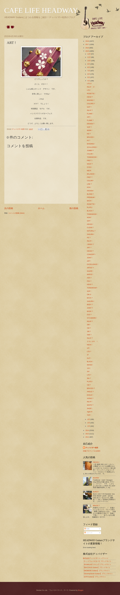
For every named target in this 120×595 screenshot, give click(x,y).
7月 (88, 71)
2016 (87, 48)
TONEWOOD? (92, 288)
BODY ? (90, 304)
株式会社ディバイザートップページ (95, 558)
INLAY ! (89, 241)
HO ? (89, 134)
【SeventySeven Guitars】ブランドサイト (98, 574)
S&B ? (89, 335)
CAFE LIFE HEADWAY (41, 10)
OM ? (89, 328)
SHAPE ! (90, 271)
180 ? (89, 331)
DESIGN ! (90, 191)
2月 (88, 423)
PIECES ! (96, 462)
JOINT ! (89, 258)
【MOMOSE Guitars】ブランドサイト (96, 571)
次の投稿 (8, 208)
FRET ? (89, 160)
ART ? (89, 248)
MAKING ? (90, 100)
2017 (87, 44)
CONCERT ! (91, 254)
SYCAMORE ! (92, 318)
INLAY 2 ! (91, 87)
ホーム (41, 208)
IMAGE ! (90, 365)
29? (88, 371)
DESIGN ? (90, 124)
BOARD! (96, 478)
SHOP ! (89, 408)
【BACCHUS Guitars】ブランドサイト (96, 567)
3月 (88, 419)
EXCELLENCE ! (92, 264)
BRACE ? (96, 505)
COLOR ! (90, 154)
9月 (88, 64)
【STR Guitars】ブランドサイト (94, 577)
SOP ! (89, 291)
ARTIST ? (90, 268)
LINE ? (89, 184)
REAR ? (90, 321)
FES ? (89, 281)
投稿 (86, 529)
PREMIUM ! (91, 197)
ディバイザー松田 (91, 448)
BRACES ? (91, 388)
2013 (87, 434)
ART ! (89, 117)
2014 (87, 430)
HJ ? (88, 140)
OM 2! (89, 294)
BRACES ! (90, 137)
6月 (88, 74)
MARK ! (89, 130)
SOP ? (89, 127)
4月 (88, 81)
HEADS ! (90, 224)
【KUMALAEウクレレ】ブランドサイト (97, 564)
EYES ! (89, 167)
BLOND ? (90, 194)
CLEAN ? (90, 227)
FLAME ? (90, 120)
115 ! (88, 368)
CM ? (89, 385)
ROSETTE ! (91, 93)
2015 (87, 51)
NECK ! (89, 345)
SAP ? (89, 107)
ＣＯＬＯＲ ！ (92, 341)
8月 (88, 67)
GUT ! (89, 358)
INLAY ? (90, 110)
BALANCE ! (91, 174)
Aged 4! (89, 412)
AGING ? (90, 398)
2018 (87, 41)
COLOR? (90, 181)
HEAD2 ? (90, 251)
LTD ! (89, 90)
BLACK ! (90, 361)
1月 (88, 426)
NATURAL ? (91, 231)
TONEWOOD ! (92, 157)
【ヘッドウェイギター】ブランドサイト (97, 561)
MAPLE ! (90, 274)
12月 (89, 54)
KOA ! (89, 187)
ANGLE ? (90, 392)
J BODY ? (90, 244)
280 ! (88, 325)
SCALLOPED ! (92, 147)
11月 (89, 57)
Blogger (80, 590)
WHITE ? (90, 405)
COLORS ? (91, 104)
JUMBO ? (90, 150)
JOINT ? (90, 308)
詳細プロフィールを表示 (91, 451)
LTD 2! (89, 83)
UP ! (88, 348)
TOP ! (89, 415)
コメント (88, 533)
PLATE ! (90, 207)
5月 (88, 77)
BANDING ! (91, 144)
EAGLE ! (90, 395)
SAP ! (89, 221)
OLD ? (89, 314)
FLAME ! (90, 114)
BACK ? (89, 298)
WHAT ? (90, 164)
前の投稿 (73, 208)
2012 (87, 437)
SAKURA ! (90, 234)
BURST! (96, 492)
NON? (89, 217)
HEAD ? (90, 97)
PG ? (88, 237)
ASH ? (89, 278)
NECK (89, 170)
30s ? (89, 378)
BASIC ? (90, 311)
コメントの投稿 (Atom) (16, 213)
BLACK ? (90, 211)
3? (88, 355)
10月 (89, 61)
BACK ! (89, 201)
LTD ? (89, 351)
